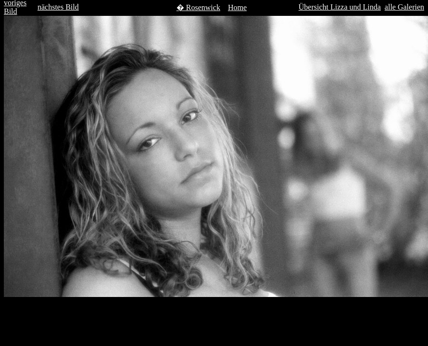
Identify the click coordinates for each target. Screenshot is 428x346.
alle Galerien (404, 7)
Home (237, 7)
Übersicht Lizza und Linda (340, 7)
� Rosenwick (198, 7)
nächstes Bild (58, 7)
